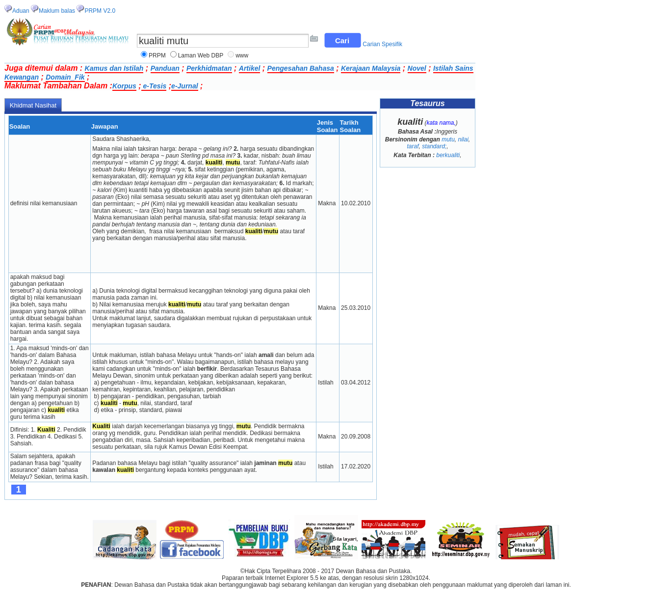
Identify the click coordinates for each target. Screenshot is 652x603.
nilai (463, 139)
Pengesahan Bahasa (300, 68)
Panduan (165, 68)
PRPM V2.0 (99, 10)
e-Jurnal (184, 86)
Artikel (250, 68)
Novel (417, 68)
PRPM (157, 55)
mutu (448, 139)
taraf (412, 146)
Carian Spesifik (382, 44)
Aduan (20, 10)
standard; (434, 146)
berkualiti (448, 155)
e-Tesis (154, 86)
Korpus (124, 86)
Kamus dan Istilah (114, 68)
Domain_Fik (65, 77)
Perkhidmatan (209, 68)
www (241, 55)
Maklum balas (57, 10)
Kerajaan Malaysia (370, 68)
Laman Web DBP (201, 55)
